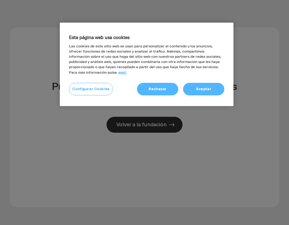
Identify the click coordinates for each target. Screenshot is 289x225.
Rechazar (158, 89)
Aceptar (203, 89)
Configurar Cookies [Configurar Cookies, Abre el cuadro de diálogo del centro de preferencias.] (90, 89)
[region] (146, 64)
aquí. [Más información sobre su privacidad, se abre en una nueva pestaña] (122, 72)
